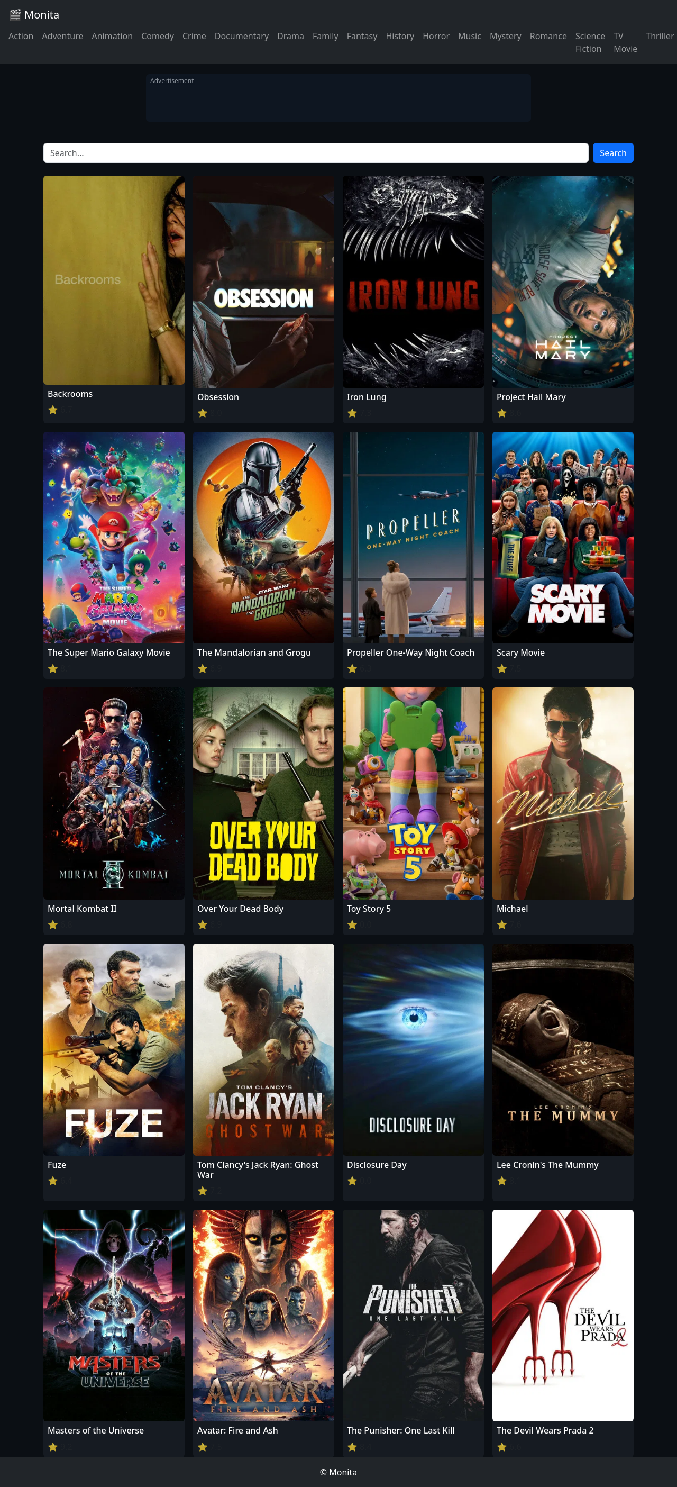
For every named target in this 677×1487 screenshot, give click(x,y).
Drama (290, 36)
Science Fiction (590, 42)
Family (325, 36)
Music (469, 36)
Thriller (660, 36)
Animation (112, 36)
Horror (436, 36)
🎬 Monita (33, 14)
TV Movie (625, 42)
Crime (194, 36)
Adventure (62, 36)
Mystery (506, 36)
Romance (548, 36)
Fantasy (362, 36)
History (400, 36)
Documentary (242, 36)
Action (20, 36)
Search (613, 153)
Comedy (157, 36)
